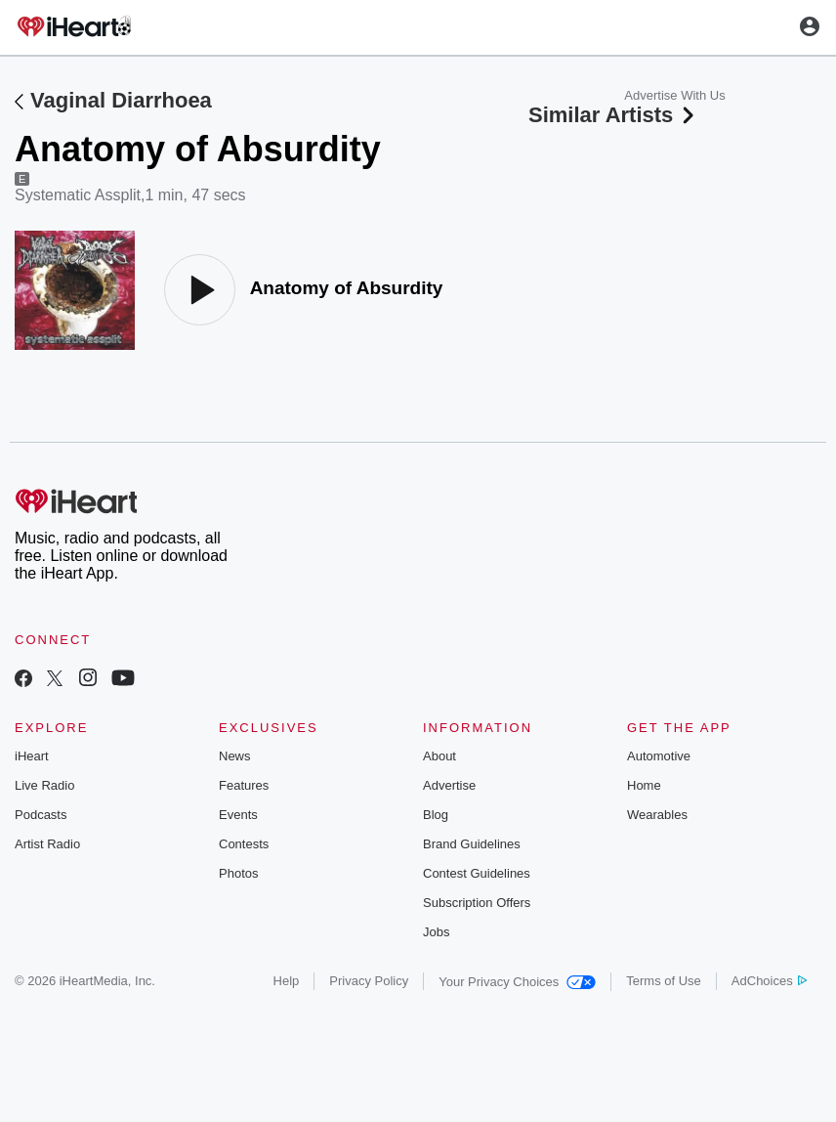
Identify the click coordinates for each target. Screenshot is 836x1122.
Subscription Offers (476, 902)
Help (286, 980)
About (439, 756)
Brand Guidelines (472, 844)
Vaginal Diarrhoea (121, 100)
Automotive (658, 756)
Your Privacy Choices (517, 981)
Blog (435, 814)
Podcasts (40, 814)
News (235, 756)
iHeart (32, 756)
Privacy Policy (368, 980)
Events (238, 814)
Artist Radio (47, 844)
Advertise (449, 785)
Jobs (436, 932)
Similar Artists (613, 115)
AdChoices (769, 980)
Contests (244, 844)
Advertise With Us (674, 95)
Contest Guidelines (476, 873)
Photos (238, 873)
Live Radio (44, 785)
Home (644, 785)
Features (244, 785)
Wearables (657, 814)
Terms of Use (663, 980)
